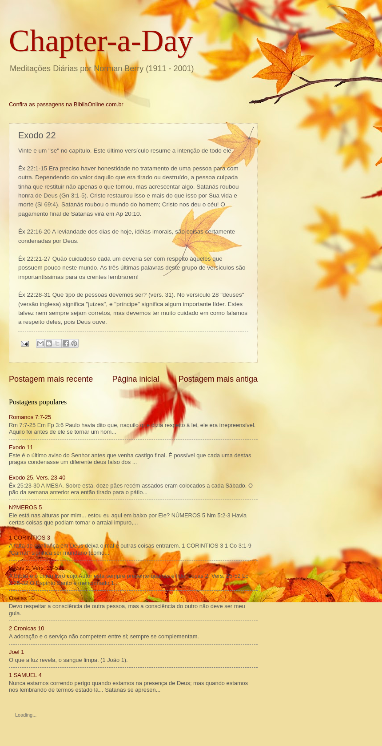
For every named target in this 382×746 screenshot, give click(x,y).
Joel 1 (16, 652)
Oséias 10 (22, 598)
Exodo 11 (21, 447)
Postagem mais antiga (218, 379)
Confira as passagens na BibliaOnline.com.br (66, 104)
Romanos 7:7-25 (30, 417)
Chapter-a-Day (101, 41)
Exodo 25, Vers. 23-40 (37, 477)
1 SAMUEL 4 (25, 675)
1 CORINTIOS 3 (29, 537)
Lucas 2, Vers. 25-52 (35, 568)
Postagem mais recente (51, 379)
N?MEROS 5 (25, 507)
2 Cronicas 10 (26, 628)
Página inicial (135, 379)
